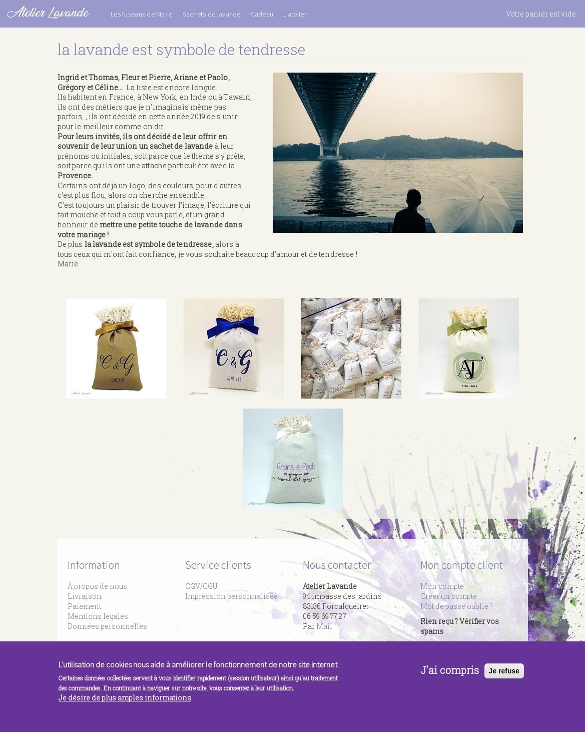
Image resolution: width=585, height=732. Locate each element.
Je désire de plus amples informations (125, 701)
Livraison (85, 596)
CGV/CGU (201, 586)
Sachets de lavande (212, 14)
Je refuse (504, 674)
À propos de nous (97, 586)
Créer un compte (448, 596)
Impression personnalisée (231, 596)
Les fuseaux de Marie (142, 14)
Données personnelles (107, 626)
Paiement (84, 606)
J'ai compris (449, 673)
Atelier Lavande (48, 12)
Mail (324, 626)
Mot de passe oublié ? (456, 606)
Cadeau (262, 14)
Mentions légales (98, 616)
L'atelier (294, 14)
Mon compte (442, 586)
